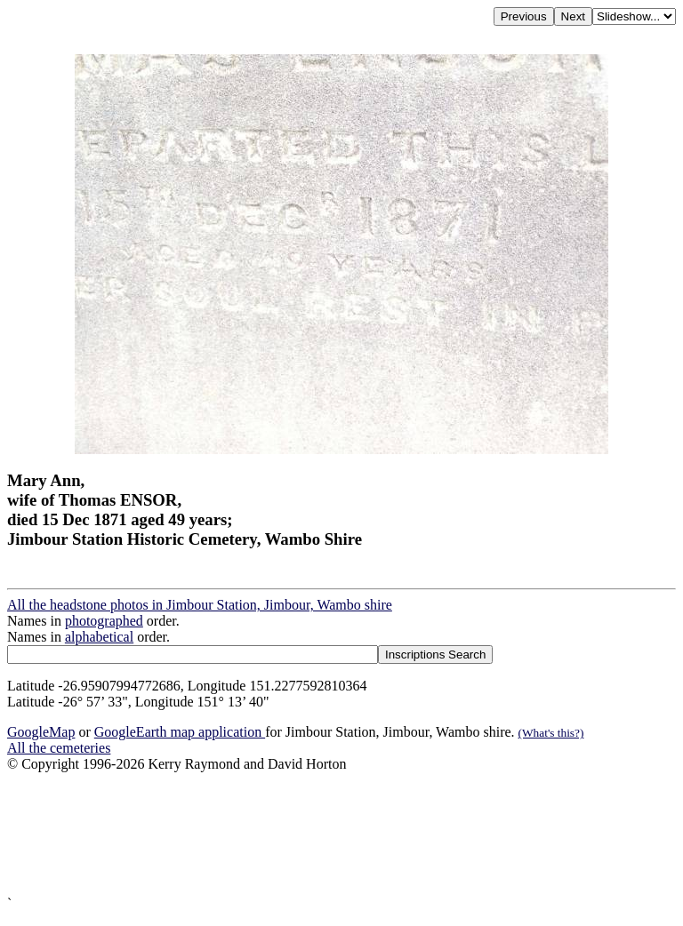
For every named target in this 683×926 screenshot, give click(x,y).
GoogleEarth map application (179, 731)
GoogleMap (41, 731)
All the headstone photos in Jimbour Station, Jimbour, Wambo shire (199, 604)
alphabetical (99, 636)
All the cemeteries (58, 747)
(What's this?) (551, 732)
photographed (104, 620)
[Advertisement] (341, 834)
